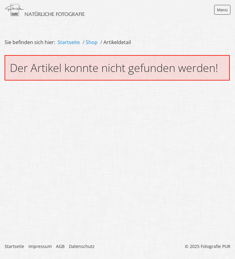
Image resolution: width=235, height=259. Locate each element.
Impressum (40, 246)
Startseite (69, 42)
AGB (60, 246)
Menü (222, 10)
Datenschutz (82, 246)
